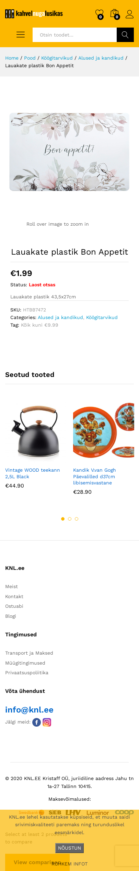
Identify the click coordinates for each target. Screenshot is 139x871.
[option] (36, 450)
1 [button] (63, 519)
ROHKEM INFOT (69, 864)
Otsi (125, 35)
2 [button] (69, 519)
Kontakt (14, 596)
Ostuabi (14, 606)
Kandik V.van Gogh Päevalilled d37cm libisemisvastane (94, 476)
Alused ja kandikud (60, 317)
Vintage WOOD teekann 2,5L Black (32, 473)
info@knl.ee (29, 710)
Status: (18, 284)
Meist (11, 586)
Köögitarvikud (102, 317)
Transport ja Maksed (29, 653)
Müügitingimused (25, 663)
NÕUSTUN (69, 848)
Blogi (10, 616)
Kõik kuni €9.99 (39, 325)
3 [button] (76, 519)
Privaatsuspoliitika (26, 672)
